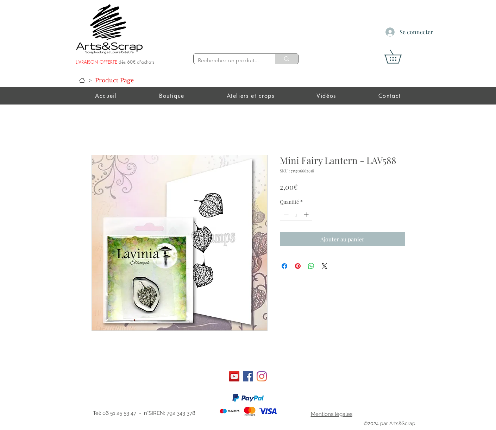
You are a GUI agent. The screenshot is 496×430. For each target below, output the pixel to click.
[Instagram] (262, 376)
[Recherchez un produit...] (229, 60)
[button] (399, 57)
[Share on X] (324, 266)
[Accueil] (82, 80)
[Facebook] (248, 376)
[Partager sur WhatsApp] (311, 266)
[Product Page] (114, 80)
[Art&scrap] (234, 376)
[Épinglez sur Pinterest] (298, 266)
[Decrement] (285, 214)
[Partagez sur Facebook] (284, 266)
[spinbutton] (296, 214)
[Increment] (306, 214)
